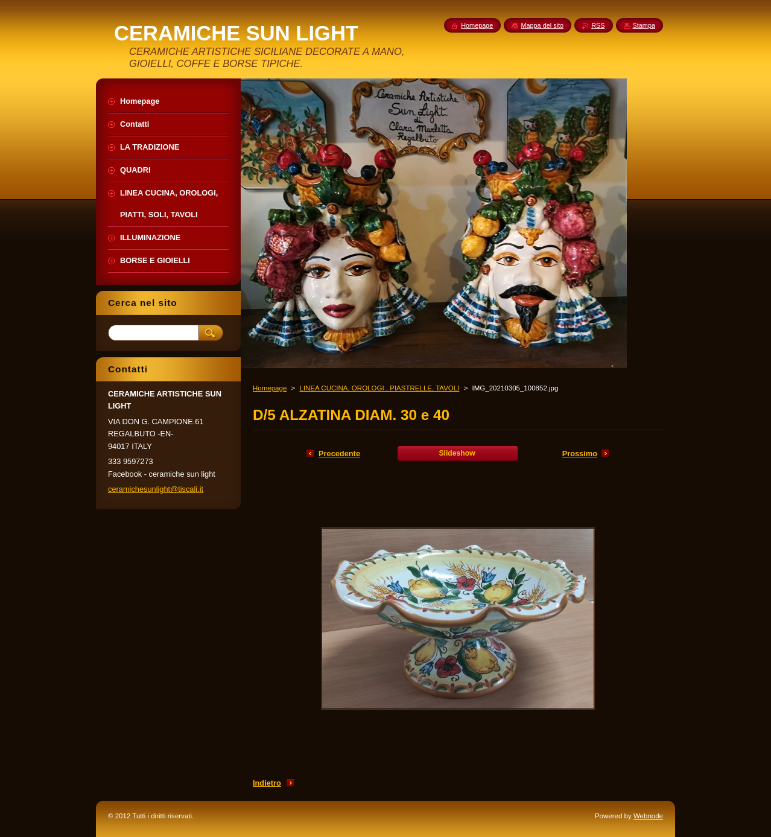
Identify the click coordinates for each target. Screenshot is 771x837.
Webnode (648, 815)
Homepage (270, 388)
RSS (597, 25)
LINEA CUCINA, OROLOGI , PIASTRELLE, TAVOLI (379, 388)
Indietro (267, 783)
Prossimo (579, 453)
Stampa (644, 25)
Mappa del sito (542, 25)
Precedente (339, 453)
